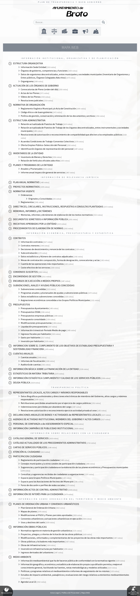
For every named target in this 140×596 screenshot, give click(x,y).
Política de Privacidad (70, 592)
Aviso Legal (55, 592)
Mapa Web (85, 592)
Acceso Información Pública (133, 590)
